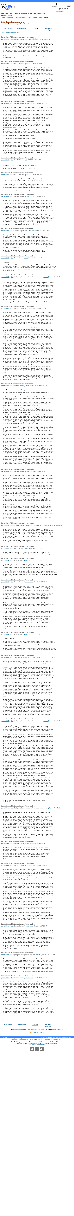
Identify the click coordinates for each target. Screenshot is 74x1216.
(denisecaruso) (29, 114)
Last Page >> (49, 30)
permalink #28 (5, 114)
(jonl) (26, 67)
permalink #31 (5, 221)
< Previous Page (21, 28)
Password (4, 15)
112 (12, 39)
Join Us (10, 15)
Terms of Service (41, 1209)
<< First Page (8, 28)
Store (34, 13)
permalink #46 (5, 979)
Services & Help (41, 13)
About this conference (20, 17)
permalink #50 (5, 1135)
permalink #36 (5, 442)
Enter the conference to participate (25, 1193)
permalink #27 (5, 67)
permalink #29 (5, 180)
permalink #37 (5, 544)
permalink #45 (5, 937)
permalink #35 (5, 350)
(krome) (46, 314)
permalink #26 (5, 39)
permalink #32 (5, 261)
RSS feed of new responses (38, 1196)
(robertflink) (33, 39)
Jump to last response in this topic (10, 32)
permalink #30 (5, 196)
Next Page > (48, 28)
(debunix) (39, 759)
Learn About (8, 13)
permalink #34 (5, 314)
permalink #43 (5, 759)
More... (4, 1184)
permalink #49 (5, 1108)
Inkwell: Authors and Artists (34, 17)
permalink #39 (5, 633)
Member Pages (25, 13)
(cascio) (26, 293)
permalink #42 (5, 733)
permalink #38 (5, 607)
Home (2, 13)
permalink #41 (5, 671)
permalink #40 (5, 646)
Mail (31, 13)
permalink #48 (5, 1075)
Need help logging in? (61, 11)
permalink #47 (5, 1003)
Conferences (16, 13)
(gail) (25, 180)
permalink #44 (5, 834)
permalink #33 (5, 292)
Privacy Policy (32, 1209)
